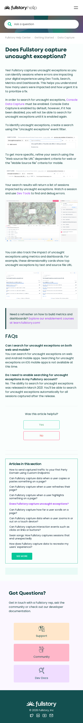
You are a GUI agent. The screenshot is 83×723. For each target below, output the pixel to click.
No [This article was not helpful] (41, 436)
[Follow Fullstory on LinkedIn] (38, 715)
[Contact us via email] (51, 715)
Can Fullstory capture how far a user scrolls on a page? (39, 511)
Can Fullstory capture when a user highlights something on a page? (36, 497)
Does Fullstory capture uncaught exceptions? (39, 503)
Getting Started (44, 37)
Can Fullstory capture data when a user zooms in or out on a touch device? (41, 520)
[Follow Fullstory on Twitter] (31, 715)
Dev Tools (23, 193)
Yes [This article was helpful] (41, 425)
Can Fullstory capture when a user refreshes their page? (39, 488)
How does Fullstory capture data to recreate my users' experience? (39, 545)
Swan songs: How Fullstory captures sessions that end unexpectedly (39, 537)
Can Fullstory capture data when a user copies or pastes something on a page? (39, 480)
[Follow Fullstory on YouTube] (44, 715)
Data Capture (66, 37)
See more (21, 556)
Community (41, 652)
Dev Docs (41, 673)
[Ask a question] (41, 24)
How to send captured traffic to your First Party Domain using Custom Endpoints (38, 471)
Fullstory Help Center (18, 37)
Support (41, 631)
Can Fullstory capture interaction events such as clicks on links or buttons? (39, 528)
